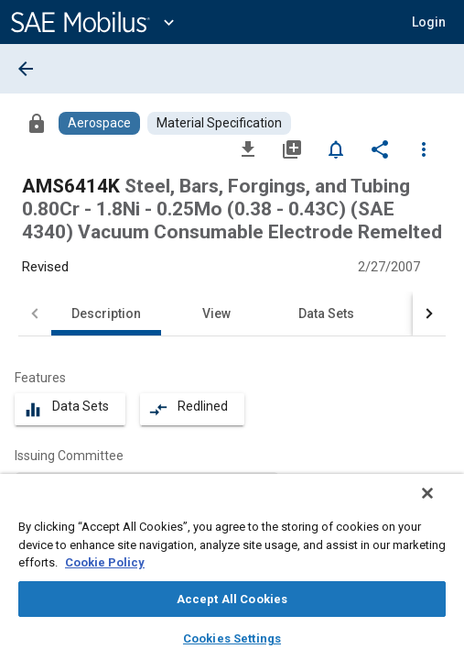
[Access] (36, 122)
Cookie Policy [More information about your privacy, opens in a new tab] (105, 562)
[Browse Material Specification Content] (219, 123)
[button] (429, 22)
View (216, 313)
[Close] (440, 505)
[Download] (248, 148)
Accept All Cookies (232, 599)
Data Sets (326, 313)
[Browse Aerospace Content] (99, 123)
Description (106, 313)
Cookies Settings (232, 638)
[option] (147, 483)
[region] (232, 573)
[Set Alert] (336, 148)
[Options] (423, 148)
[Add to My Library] (292, 148)
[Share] (379, 148)
